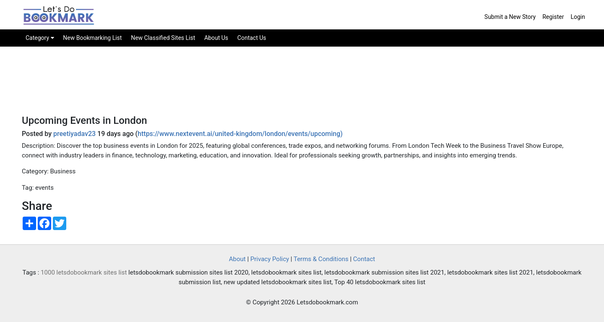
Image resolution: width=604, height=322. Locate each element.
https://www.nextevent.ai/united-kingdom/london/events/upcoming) (240, 134)
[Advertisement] (302, 86)
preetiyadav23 (74, 134)
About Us (216, 37)
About (237, 259)
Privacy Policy (269, 259)
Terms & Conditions (321, 259)
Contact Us (251, 37)
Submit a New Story (510, 16)
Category (40, 37)
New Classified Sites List (163, 37)
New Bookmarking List (92, 37)
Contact (364, 259)
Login (577, 16)
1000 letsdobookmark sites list (84, 272)
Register (553, 16)
